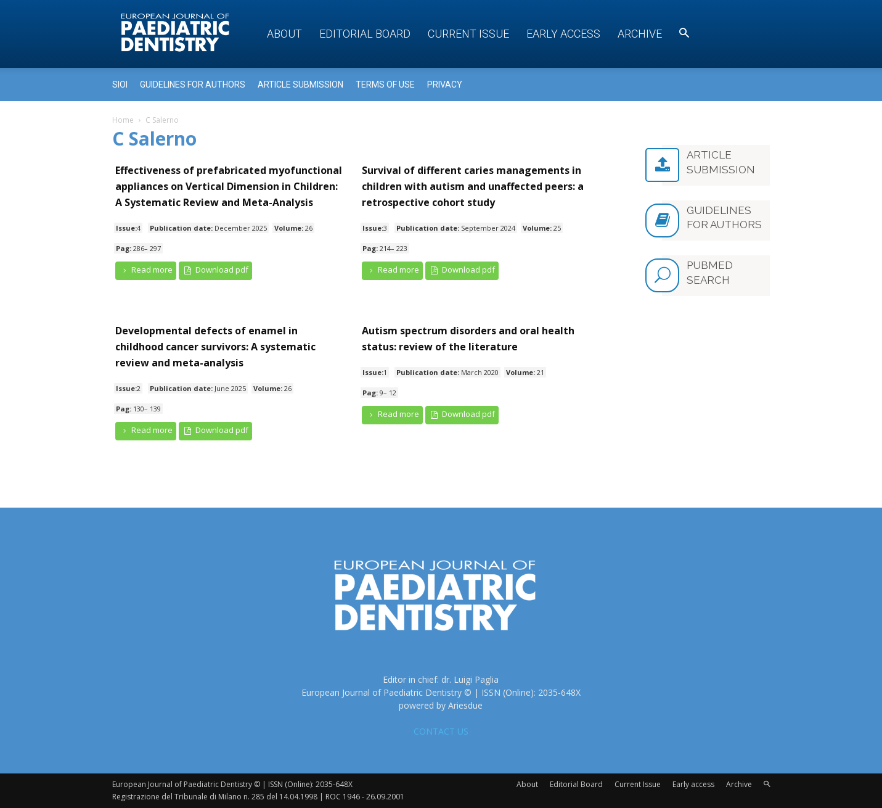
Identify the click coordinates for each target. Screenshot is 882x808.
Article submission (300, 84)
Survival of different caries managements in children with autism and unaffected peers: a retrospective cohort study (473, 186)
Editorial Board (364, 33)
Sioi (120, 84)
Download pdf (215, 270)
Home (123, 120)
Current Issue (468, 33)
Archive (640, 33)
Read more (146, 270)
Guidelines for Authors (192, 84)
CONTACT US (441, 731)
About (284, 33)
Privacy (444, 84)
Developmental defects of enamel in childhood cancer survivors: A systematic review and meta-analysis (215, 346)
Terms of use (385, 84)
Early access (563, 33)
